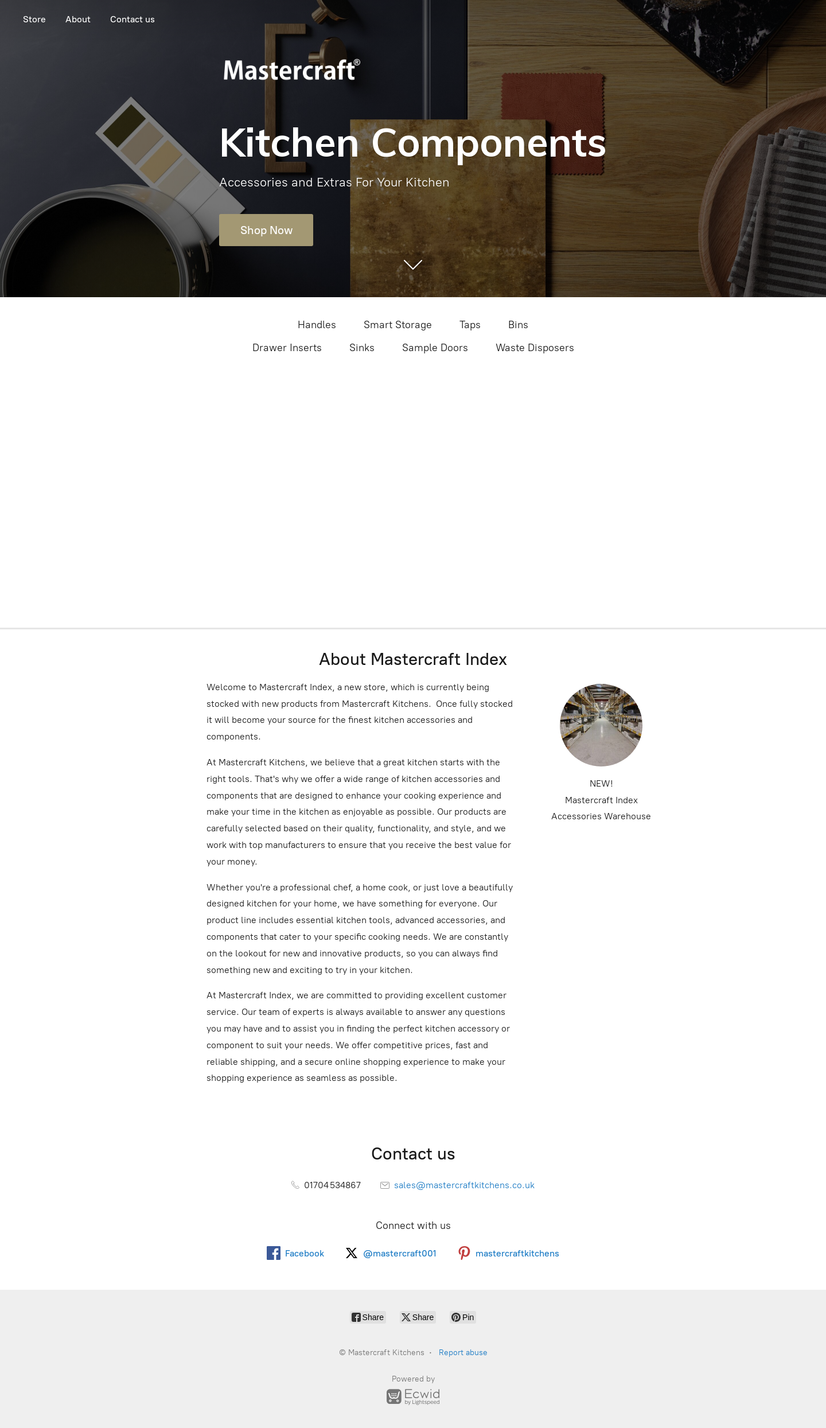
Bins (518, 324)
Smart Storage (398, 324)
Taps (470, 324)
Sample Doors (435, 347)
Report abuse (463, 1352)
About (78, 19)
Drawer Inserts (287, 347)
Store (34, 19)
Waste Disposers (535, 347)
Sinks (362, 347)
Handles (317, 324)
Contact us (132, 19)
